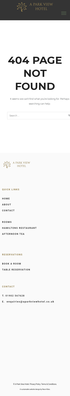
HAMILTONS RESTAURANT (19, 228)
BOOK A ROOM (11, 263)
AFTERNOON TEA (13, 234)
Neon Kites (46, 389)
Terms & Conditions (48, 384)
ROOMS (7, 222)
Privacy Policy (35, 384)
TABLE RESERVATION (16, 269)
